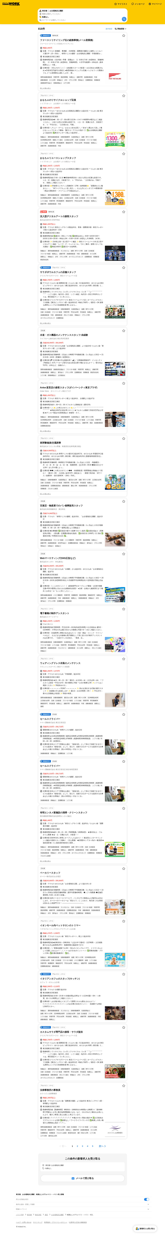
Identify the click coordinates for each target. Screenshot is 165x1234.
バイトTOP (20, 1215)
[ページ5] (92, 1146)
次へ (101, 1146)
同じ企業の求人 (45, 88)
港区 (46, 1215)
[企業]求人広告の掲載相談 (78, 1222)
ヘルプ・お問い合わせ (23, 1222)
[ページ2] (77, 1146)
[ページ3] (82, 1146)
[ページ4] (87, 1146)
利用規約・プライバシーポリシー (55, 1222)
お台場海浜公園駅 (57, 1215)
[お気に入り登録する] (124, 35)
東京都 (29, 1215)
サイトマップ (37, 1222)
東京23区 (38, 1215)
